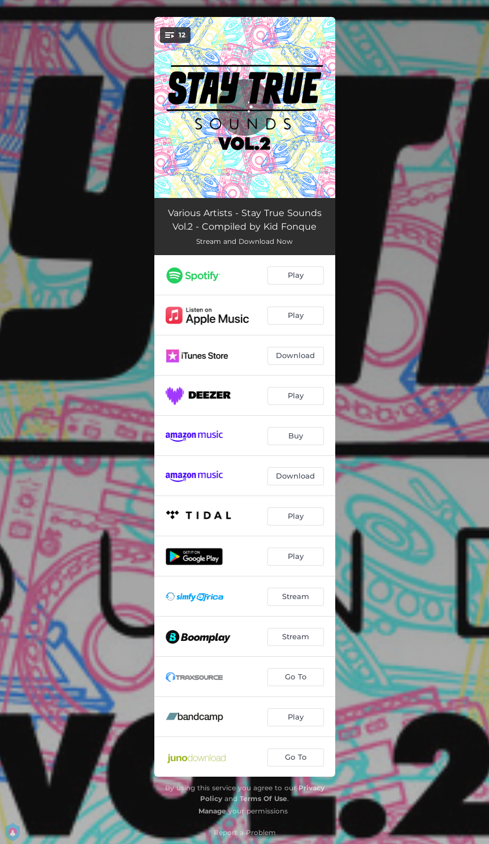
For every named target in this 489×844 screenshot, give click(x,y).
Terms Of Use (263, 798)
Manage (212, 811)
